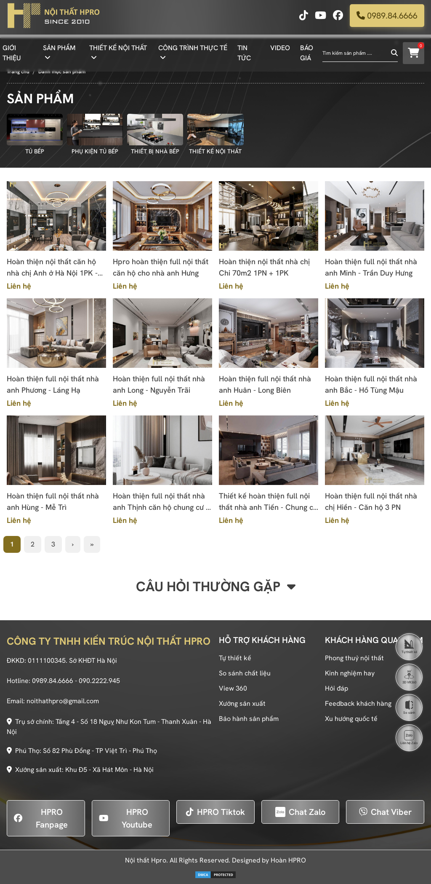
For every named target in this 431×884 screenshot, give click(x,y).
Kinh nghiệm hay (350, 673)
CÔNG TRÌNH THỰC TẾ (192, 51)
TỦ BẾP (34, 151)
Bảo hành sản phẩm (249, 718)
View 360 (233, 688)
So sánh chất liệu (245, 673)
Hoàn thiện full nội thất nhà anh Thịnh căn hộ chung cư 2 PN (161, 502)
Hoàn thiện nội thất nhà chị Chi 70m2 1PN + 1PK (264, 267)
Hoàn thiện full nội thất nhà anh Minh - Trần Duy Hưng (371, 267)
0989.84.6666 (387, 18)
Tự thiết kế (235, 658)
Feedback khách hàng (358, 703)
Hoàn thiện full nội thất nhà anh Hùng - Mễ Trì (53, 501)
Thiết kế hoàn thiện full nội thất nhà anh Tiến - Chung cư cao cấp (268, 502)
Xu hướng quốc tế (351, 718)
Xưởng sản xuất (242, 703)
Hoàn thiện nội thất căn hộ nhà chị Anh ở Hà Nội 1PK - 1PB (52, 268)
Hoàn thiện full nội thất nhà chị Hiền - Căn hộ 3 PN (371, 501)
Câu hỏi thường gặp (215, 586)
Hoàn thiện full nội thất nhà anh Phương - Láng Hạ (53, 384)
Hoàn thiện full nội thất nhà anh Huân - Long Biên (265, 384)
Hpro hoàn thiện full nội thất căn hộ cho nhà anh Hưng (160, 267)
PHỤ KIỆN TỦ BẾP (95, 151)
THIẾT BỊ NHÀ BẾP (155, 151)
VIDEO (280, 51)
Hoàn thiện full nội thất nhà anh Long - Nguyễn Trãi (159, 384)
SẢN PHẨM (59, 51)
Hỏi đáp (336, 688)
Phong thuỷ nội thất (354, 658)
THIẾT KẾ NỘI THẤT (118, 51)
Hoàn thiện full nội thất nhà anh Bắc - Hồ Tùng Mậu (371, 384)
